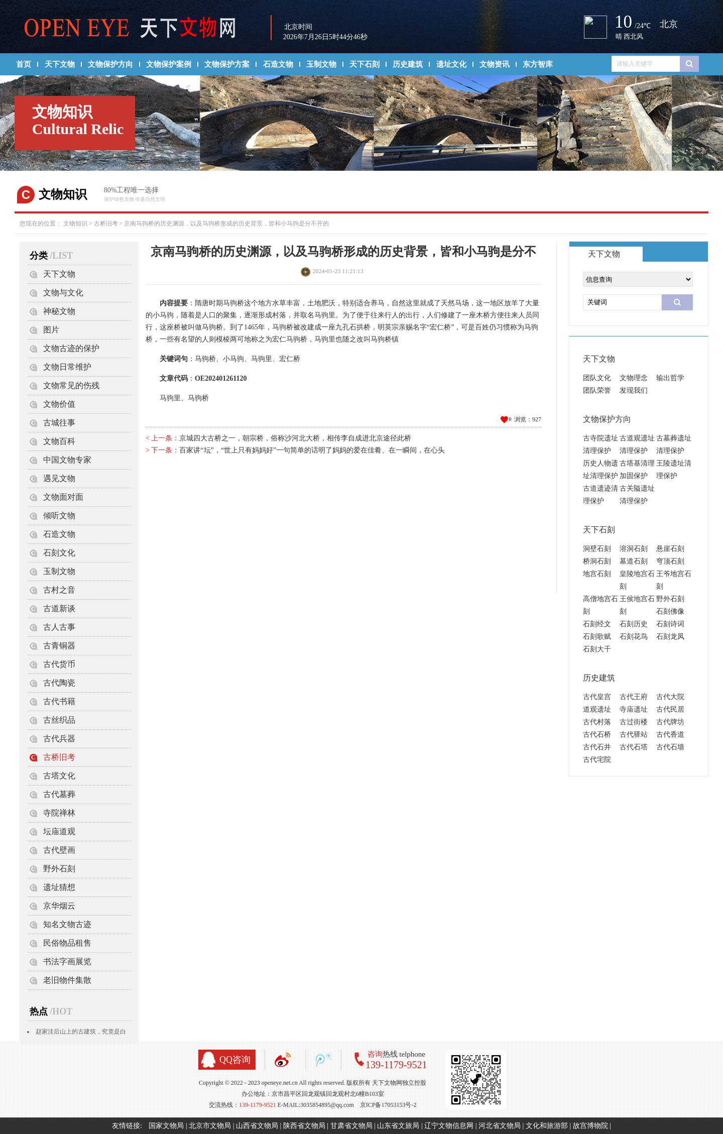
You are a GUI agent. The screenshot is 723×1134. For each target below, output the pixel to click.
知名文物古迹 (67, 924)
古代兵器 (59, 738)
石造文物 (278, 64)
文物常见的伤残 (71, 385)
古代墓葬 (59, 794)
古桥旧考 (106, 223)
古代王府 (634, 697)
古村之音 (59, 590)
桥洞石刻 (597, 561)
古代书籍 (59, 701)
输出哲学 (670, 378)
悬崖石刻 (670, 548)
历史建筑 (408, 64)
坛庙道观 (59, 831)
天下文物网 (135, 28)
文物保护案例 (168, 64)
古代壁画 (59, 850)
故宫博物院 (590, 1125)
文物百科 (59, 441)
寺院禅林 (59, 813)
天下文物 (60, 64)
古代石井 (597, 747)
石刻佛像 (670, 611)
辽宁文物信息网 (448, 1125)
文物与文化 (63, 292)
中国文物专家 (67, 460)
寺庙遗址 (634, 709)
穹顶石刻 (670, 561)
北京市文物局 (210, 1125)
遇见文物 (59, 478)
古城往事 (59, 422)
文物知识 (75, 223)
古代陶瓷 (59, 682)
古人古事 (59, 627)
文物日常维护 (67, 367)
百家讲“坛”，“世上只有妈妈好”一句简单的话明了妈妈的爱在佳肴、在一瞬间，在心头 (312, 450)
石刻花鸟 (634, 636)
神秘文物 (59, 311)
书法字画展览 (67, 961)
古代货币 (59, 664)
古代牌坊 (670, 722)
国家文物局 (166, 1125)
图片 (51, 329)
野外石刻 (59, 868)
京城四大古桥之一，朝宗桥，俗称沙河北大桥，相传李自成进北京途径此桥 (295, 438)
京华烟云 (59, 905)
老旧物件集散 (67, 980)
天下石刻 (364, 64)
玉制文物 (321, 64)
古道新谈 (59, 608)
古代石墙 (670, 747)
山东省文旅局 (398, 1125)
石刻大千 (597, 649)
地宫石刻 (597, 574)
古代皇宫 (597, 697)
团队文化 (597, 378)
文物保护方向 (110, 64)
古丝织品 (59, 720)
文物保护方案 (227, 64)
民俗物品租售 (67, 943)
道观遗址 (597, 709)
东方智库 (538, 64)
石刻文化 (59, 552)
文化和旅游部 (547, 1125)
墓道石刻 (634, 561)
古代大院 (670, 697)
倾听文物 (59, 515)
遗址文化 (451, 64)
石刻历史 (634, 624)
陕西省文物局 (304, 1125)
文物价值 (59, 404)
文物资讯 (494, 64)
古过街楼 (634, 722)
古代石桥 (597, 734)
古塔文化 (59, 775)
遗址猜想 (59, 887)
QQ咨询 (235, 1060)
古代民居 (670, 709)
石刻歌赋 (597, 636)
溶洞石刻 (634, 548)
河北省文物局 (499, 1125)
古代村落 (597, 722)
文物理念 (634, 378)
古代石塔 (634, 747)
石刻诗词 (670, 624)
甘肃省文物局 (351, 1125)
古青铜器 (59, 645)
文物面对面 (63, 497)
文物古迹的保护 (71, 348)
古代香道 (670, 734)
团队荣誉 (597, 390)
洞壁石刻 (597, 548)
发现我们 (634, 390)
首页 (23, 64)
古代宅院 (597, 759)
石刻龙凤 (670, 636)
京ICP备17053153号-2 (388, 1104)
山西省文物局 (257, 1125)
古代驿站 (634, 734)
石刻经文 (597, 624)
